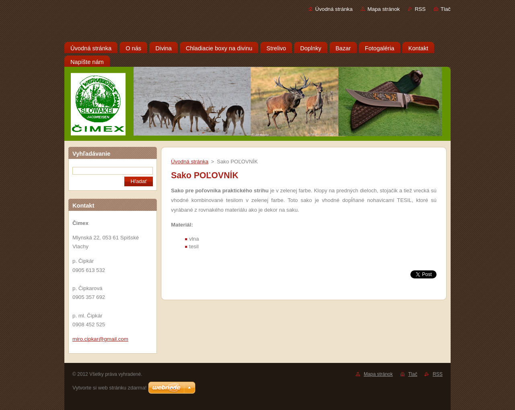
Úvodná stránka (333, 9)
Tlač (446, 9)
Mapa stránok (383, 9)
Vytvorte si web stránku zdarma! (109, 388)
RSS (420, 9)
